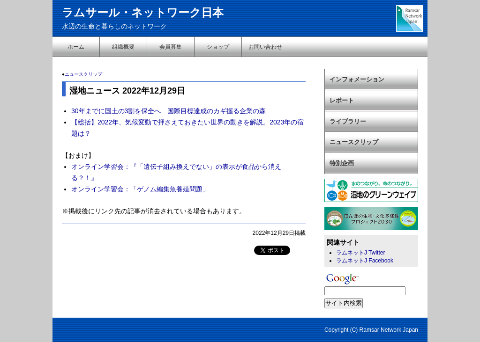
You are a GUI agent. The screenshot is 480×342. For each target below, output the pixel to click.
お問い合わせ (265, 47)
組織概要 (123, 47)
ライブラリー (348, 121)
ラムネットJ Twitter (360, 252)
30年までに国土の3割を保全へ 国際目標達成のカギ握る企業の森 (168, 111)
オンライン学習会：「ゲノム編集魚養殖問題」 (140, 189)
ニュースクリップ (83, 74)
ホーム (76, 47)
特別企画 (342, 163)
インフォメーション (357, 79)
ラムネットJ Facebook (364, 260)
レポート (342, 100)
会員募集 (170, 47)
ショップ (218, 47)
